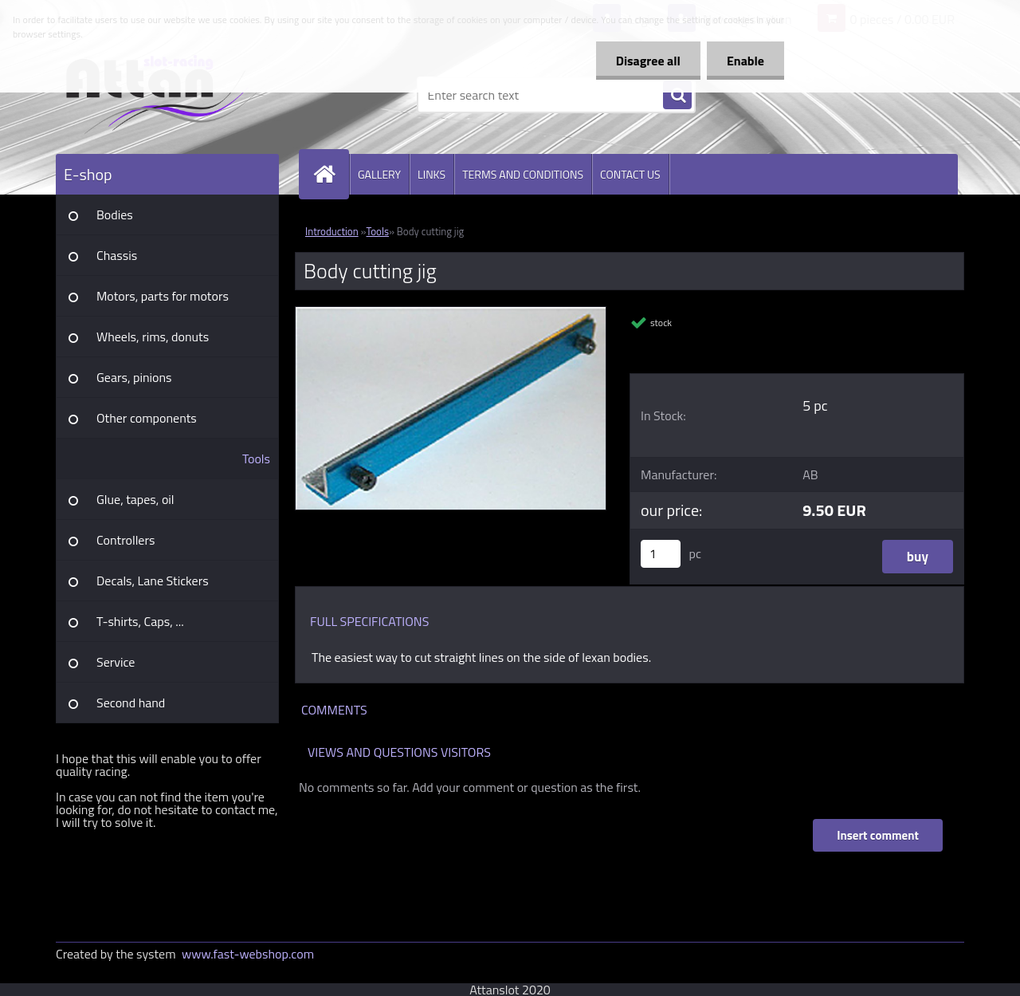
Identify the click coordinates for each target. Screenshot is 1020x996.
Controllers (125, 539)
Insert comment (878, 835)
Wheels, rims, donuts (152, 336)
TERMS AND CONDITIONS (522, 174)
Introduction (332, 231)
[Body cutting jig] (451, 313)
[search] (677, 96)
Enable (745, 60)
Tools (256, 458)
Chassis (116, 255)
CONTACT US (630, 174)
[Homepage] (330, 174)
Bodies (114, 214)
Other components (146, 417)
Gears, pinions (134, 377)
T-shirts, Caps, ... (140, 621)
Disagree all (648, 60)
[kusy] (661, 554)
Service (115, 661)
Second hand (130, 702)
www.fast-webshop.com (248, 953)
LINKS (431, 174)
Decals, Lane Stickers (152, 580)
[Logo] (165, 95)
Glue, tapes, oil (135, 499)
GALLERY (379, 174)
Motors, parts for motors (162, 295)
